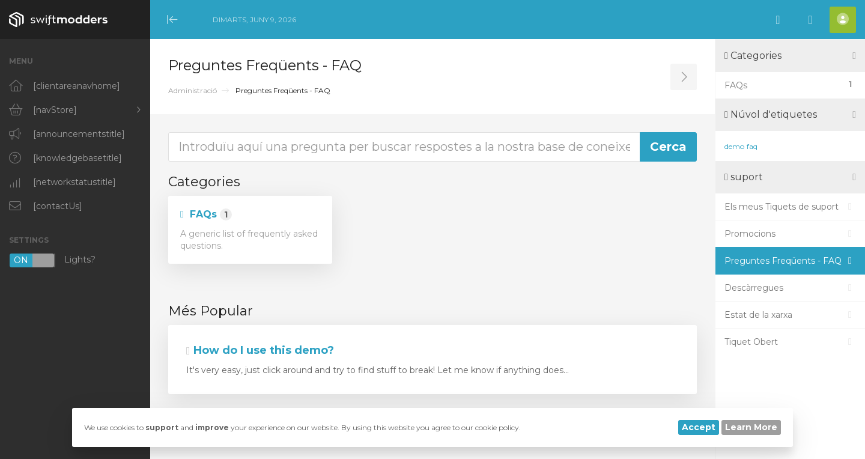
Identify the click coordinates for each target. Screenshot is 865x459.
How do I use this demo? (260, 350)
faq (752, 146)
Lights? (52, 260)
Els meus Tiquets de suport (790, 206)
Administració (192, 90)
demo (734, 146)
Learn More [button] (751, 427)
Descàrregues (790, 288)
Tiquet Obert (790, 342)
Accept (698, 427)
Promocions (790, 233)
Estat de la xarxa (790, 315)
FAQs (206, 214)
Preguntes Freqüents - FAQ (790, 261)
